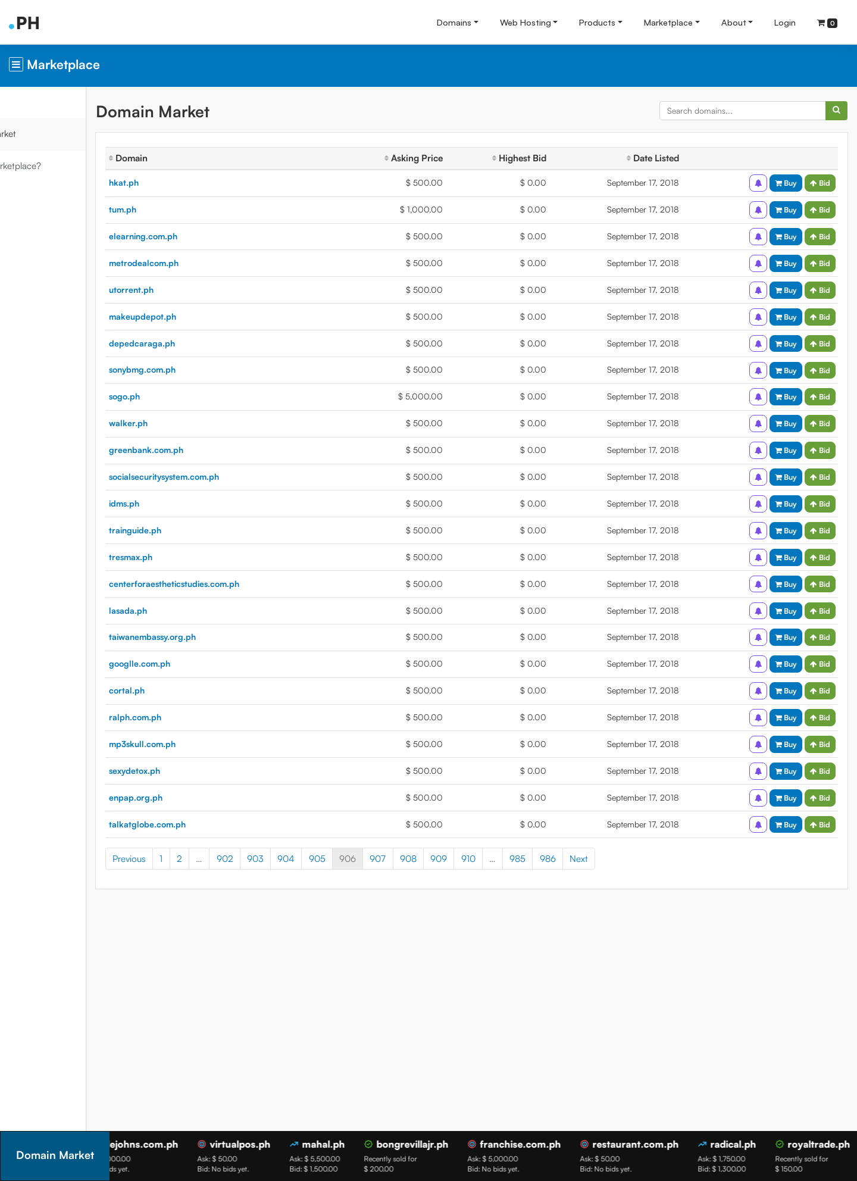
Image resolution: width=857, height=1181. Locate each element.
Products (597, 22)
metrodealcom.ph (201, 263)
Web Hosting (525, 22)
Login (785, 22)
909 (495, 858)
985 (575, 858)
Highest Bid (541, 158)
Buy (786, 183)
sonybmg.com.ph (199, 369)
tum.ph (179, 209)
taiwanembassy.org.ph (209, 637)
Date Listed (665, 158)
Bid (820, 183)
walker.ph (185, 423)
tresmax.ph (187, 557)
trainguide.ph (192, 530)
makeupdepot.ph (199, 316)
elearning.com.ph (200, 236)
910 (525, 858)
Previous (186, 858)
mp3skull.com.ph (199, 744)
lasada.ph (185, 610)
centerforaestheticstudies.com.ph (231, 584)
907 (435, 858)
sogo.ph (181, 396)
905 (374, 858)
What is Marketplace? (55, 165)
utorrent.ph (188, 290)
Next (636, 858)
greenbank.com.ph (203, 450)
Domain (185, 158)
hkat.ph (181, 182)
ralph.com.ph (192, 717)
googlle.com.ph (196, 663)
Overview (30, 102)
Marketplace (668, 22)
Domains (454, 22)
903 (312, 858)
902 (282, 858)
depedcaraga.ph (199, 343)
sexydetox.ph (191, 771)
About (733, 22)
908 (465, 858)
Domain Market (42, 133)
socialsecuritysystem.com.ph (221, 476)
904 (343, 858)
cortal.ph (184, 690)
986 (605, 858)
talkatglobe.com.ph (204, 824)
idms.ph (181, 503)
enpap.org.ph (193, 797)
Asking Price (444, 158)
